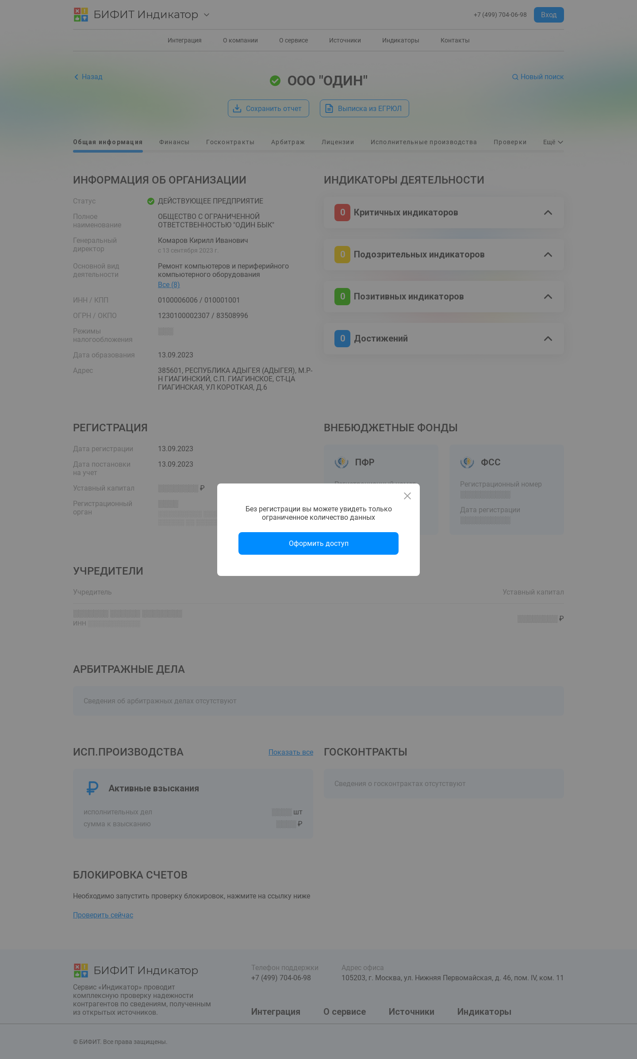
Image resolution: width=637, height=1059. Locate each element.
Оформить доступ (319, 543)
